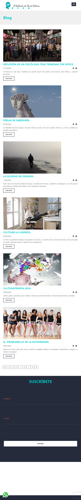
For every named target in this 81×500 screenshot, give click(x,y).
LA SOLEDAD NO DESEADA (18, 176)
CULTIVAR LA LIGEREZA (16, 232)
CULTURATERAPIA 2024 (16, 288)
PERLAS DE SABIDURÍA (16, 120)
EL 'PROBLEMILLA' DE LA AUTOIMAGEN (26, 341)
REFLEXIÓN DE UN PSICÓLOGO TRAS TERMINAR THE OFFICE (38, 64)
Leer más (8, 78)
